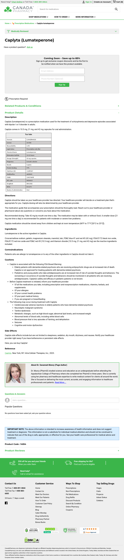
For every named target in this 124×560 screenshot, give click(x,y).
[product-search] (116, 9)
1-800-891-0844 (18, 478)
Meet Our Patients (42, 488)
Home (7, 23)
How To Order (40, 491)
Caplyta (8, 353)
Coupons (69, 500)
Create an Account (102, 2)
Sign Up (62, 85)
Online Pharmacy (72, 497)
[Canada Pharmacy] (19, 9)
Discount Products (73, 491)
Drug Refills (70, 488)
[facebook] (6, 492)
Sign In (87, 2)
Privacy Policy (71, 557)
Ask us (30, 47)
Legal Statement (48, 557)
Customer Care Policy (43, 494)
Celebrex (99, 491)
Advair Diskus (101, 488)
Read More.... (60, 382)
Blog (37, 500)
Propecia (99, 485)
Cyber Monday (40, 503)
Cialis (98, 482)
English (28, 557)
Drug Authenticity (42, 506)
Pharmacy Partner (42, 509)
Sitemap (38, 497)
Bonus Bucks (40, 513)
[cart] (118, 2)
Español (11, 557)
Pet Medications (72, 485)
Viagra (98, 478)
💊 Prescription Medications (23, 23)
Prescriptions (71, 478)
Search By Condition (73, 494)
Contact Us (39, 482)
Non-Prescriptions (73, 482)
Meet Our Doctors (42, 485)
